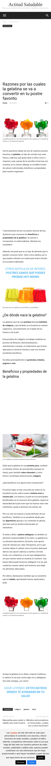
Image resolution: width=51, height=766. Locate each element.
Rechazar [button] (20, 762)
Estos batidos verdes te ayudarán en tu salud (27, 692)
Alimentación (14, 22)
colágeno (17, 709)
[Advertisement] (25, 54)
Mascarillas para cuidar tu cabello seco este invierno (14, 721)
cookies (13, 733)
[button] (4, 15)
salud (34, 709)
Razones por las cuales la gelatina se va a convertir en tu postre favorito (24, 91)
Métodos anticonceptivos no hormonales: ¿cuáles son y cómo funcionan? (37, 723)
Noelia (5, 103)
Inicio (5, 22)
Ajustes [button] (41, 758)
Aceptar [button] (32, 762)
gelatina (26, 709)
